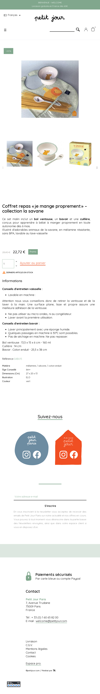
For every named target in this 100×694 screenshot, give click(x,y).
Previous (2, 167)
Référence (7, 358)
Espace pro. (33, 663)
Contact (31, 652)
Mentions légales (36, 649)
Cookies (31, 656)
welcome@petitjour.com (51, 621)
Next (97, 167)
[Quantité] (8, 263)
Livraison (31, 641)
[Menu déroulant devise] (13, 15)
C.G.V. (29, 645)
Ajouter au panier (33, 263)
